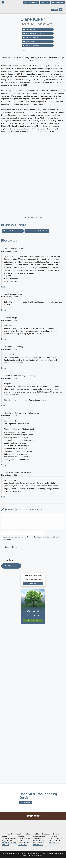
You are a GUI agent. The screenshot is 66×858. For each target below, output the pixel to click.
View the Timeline (10, 231)
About (28, 834)
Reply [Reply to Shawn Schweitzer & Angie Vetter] (3, 405)
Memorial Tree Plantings (32, 46)
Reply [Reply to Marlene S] (3, 339)
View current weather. (34, 218)
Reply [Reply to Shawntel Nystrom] (3, 368)
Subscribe (33, 583)
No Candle (10, 560)
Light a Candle (29, 29)
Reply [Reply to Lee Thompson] (3, 310)
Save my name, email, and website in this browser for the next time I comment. (31, 538)
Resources (46, 834)
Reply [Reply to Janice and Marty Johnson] (3, 497)
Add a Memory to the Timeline (33, 33)
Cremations (19, 834)
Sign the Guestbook (30, 37)
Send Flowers (29, 41)
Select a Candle (11, 547)
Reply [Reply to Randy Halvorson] (3, 287)
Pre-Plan (36, 834)
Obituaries (56, 834)
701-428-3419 (22, 845)
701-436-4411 (54, 843)
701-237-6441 (7, 843)
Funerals (9, 834)
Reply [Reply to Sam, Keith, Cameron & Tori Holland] (3, 465)
